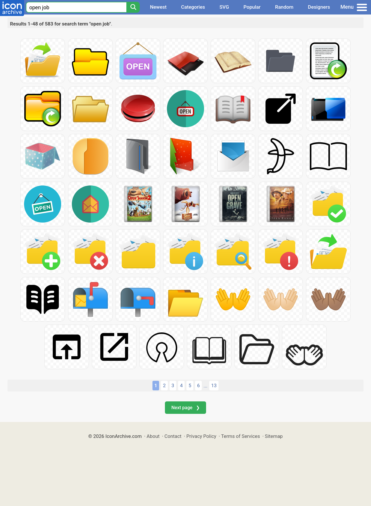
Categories (193, 7)
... (205, 386)
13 (214, 385)
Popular (252, 7)
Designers (319, 7)
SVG (224, 7)
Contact (172, 436)
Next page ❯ (185, 407)
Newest (158, 7)
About (153, 436)
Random (284, 7)
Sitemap (274, 436)
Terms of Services (240, 436)
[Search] (133, 7)
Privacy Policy (201, 436)
